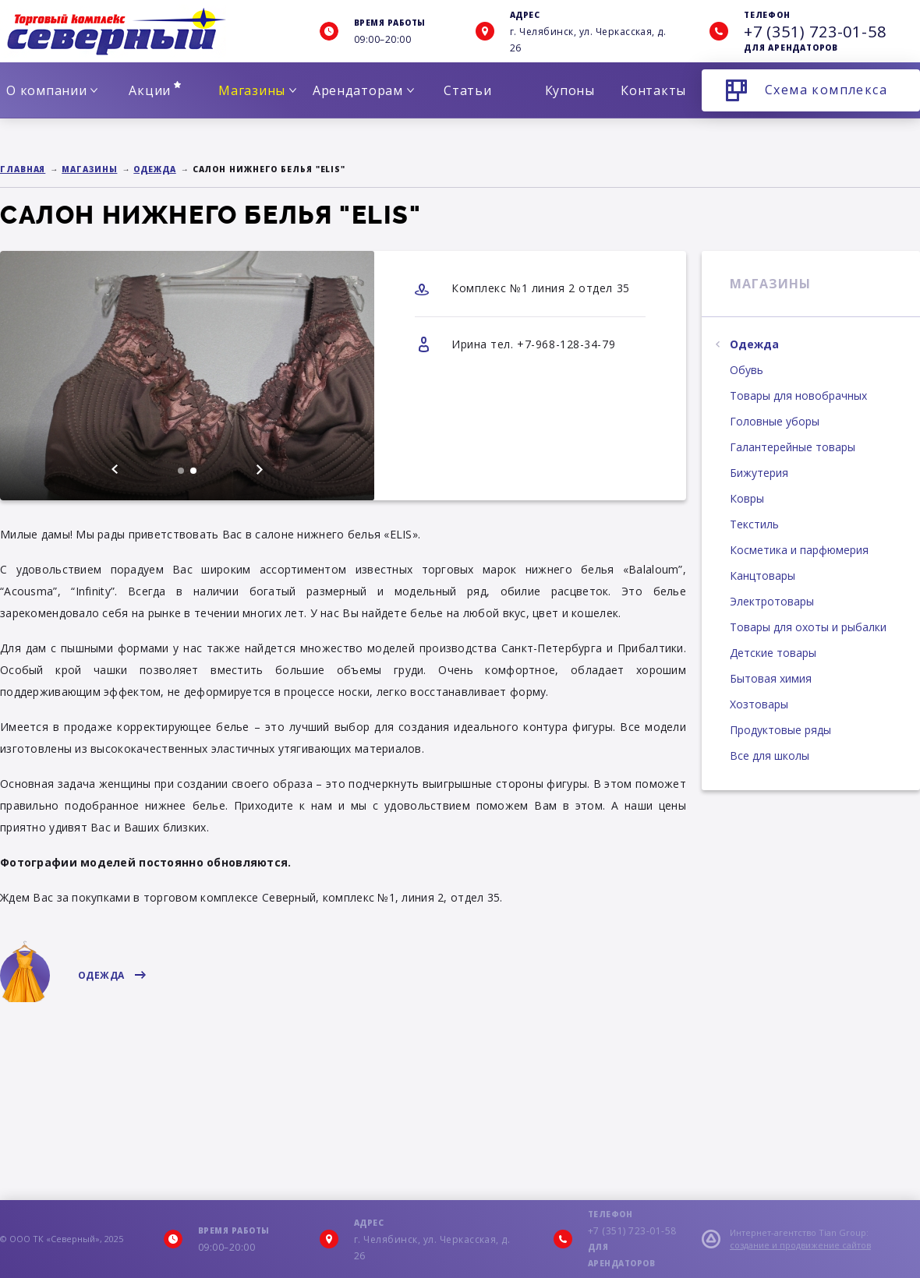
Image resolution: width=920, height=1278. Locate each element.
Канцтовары (762, 575)
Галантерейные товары (792, 447)
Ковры (747, 498)
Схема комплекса (826, 89)
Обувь (746, 369)
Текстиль (754, 524)
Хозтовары (759, 704)
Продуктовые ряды (780, 729)
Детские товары (773, 652)
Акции (154, 90)
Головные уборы (774, 421)
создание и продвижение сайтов (800, 1245)
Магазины (257, 90)
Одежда (154, 169)
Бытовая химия (771, 678)
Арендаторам (363, 90)
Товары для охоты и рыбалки (808, 627)
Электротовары (772, 601)
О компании (51, 90)
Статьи (467, 90)
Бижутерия (759, 472)
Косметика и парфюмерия (799, 549)
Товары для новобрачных (798, 395)
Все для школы (769, 755)
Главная (22, 169)
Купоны (570, 90)
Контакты (653, 90)
